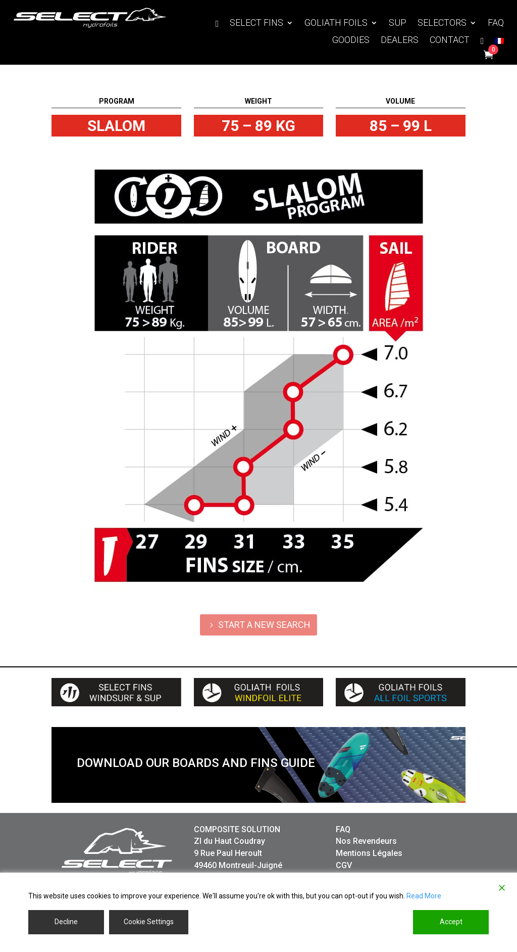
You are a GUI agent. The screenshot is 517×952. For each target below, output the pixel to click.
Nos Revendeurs (366, 841)
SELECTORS (442, 23)
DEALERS (400, 40)
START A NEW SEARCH (264, 624)
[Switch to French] (499, 43)
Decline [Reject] (66, 922)
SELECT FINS (256, 23)
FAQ (496, 23)
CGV (344, 865)
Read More (423, 896)
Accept (451, 922)
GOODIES (351, 40)
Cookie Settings (149, 922)
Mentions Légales (369, 853)
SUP (397, 23)
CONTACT (450, 40)
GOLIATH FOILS (336, 23)
